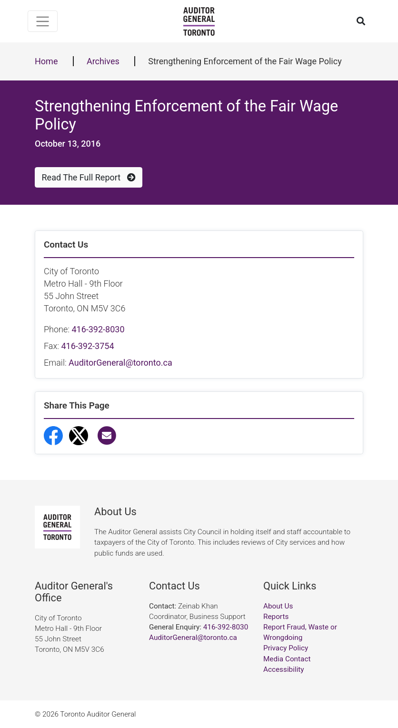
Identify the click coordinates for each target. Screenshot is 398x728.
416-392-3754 (87, 346)
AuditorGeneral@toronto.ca (120, 363)
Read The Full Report (89, 177)
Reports (276, 616)
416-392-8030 (97, 329)
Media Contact (286, 659)
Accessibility (283, 669)
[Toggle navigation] (43, 21)
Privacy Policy (285, 648)
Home (46, 61)
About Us (278, 606)
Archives (103, 61)
